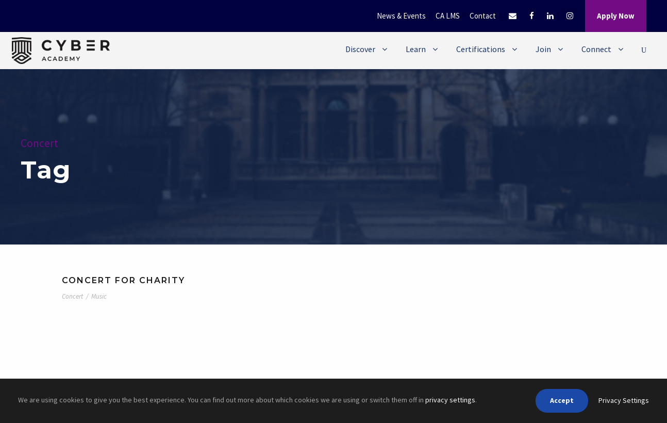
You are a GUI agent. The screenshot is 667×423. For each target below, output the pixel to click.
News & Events (401, 16)
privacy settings (450, 399)
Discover (360, 49)
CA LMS (448, 16)
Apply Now (616, 16)
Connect (596, 49)
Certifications (480, 49)
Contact (483, 16)
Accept (562, 400)
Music (99, 296)
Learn (416, 49)
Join (543, 49)
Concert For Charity (123, 280)
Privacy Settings (623, 400)
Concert (72, 296)
